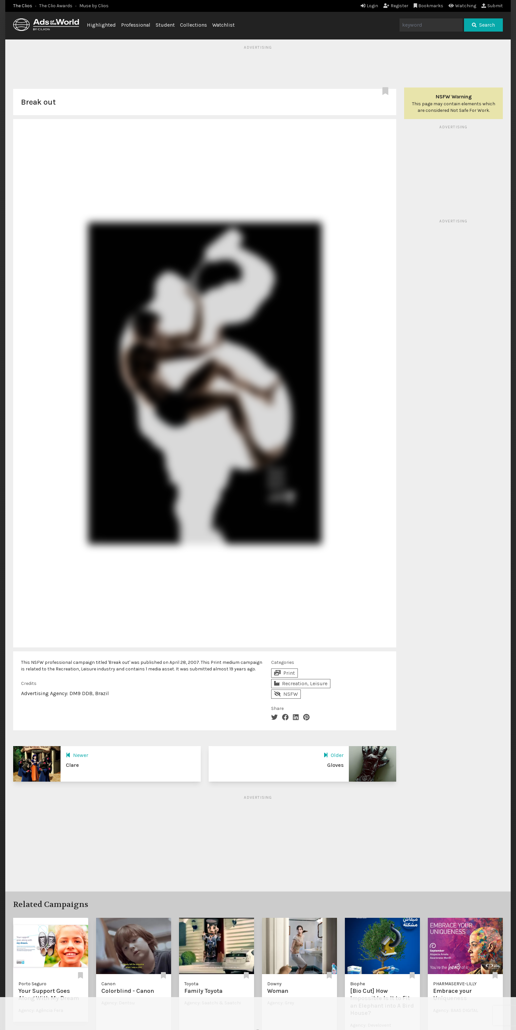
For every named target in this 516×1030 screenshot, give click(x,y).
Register (395, 6)
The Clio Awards (55, 6)
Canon (108, 984)
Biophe (357, 984)
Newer (77, 755)
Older (333, 755)
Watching (462, 6)
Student (165, 25)
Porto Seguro (32, 984)
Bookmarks (429, 6)
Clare (72, 765)
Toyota (191, 984)
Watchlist (223, 25)
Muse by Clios (94, 6)
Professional (135, 25)
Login (369, 6)
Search (483, 25)
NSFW (286, 694)
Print (284, 673)
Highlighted (101, 25)
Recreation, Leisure (300, 683)
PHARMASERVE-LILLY (455, 984)
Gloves (335, 765)
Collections (193, 25)
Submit (492, 6)
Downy (274, 984)
